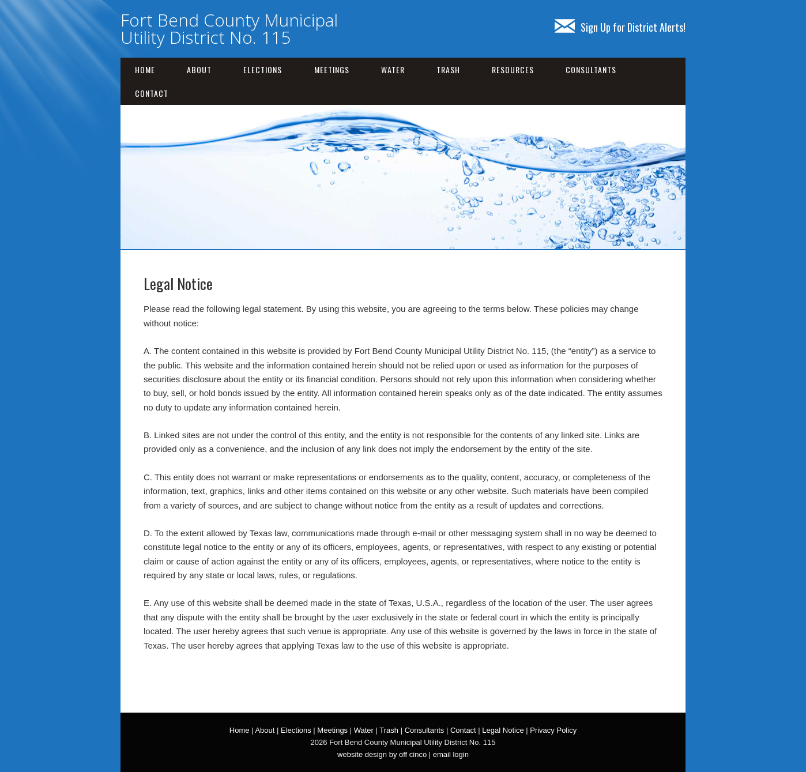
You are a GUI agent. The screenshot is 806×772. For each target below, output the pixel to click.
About (199, 69)
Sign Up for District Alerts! (620, 27)
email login (451, 754)
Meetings (331, 69)
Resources (513, 69)
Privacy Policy (553, 730)
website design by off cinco (382, 754)
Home (145, 69)
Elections (262, 69)
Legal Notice (502, 730)
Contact (151, 93)
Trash (448, 69)
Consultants (591, 69)
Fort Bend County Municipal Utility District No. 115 (229, 28)
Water (393, 69)
